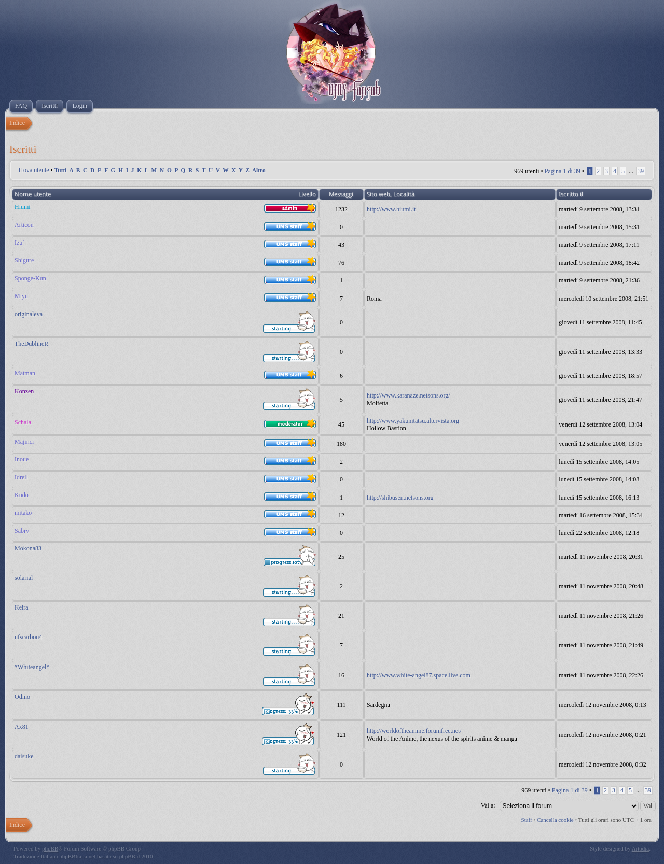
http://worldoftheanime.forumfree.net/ (414, 730)
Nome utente (33, 194)
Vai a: (488, 805)
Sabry (22, 530)
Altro (259, 170)
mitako (23, 512)
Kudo (22, 495)
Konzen (24, 391)
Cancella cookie (555, 820)
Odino (22, 696)
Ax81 (22, 726)
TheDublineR (31, 343)
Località (403, 194)
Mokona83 (28, 548)
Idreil (21, 477)
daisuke (24, 756)
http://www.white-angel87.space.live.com (419, 675)
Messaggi (341, 194)
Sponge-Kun (30, 278)
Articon (24, 225)
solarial (24, 578)
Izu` (19, 242)
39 (641, 171)
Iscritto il (571, 194)
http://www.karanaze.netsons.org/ (408, 395)
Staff (526, 820)
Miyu (21, 296)
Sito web (378, 194)
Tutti (60, 170)
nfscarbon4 (28, 637)
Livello (307, 194)
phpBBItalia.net (77, 856)
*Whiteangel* (32, 667)
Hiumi (23, 206)
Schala (23, 422)
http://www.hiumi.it (391, 209)
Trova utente (33, 170)
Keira (22, 607)
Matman (25, 373)
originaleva (29, 314)
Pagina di (562, 171)
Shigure (24, 260)
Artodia (640, 848)
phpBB (50, 848)
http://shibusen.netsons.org (400, 497)
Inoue (22, 459)
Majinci (24, 441)
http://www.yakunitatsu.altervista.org (413, 420)
